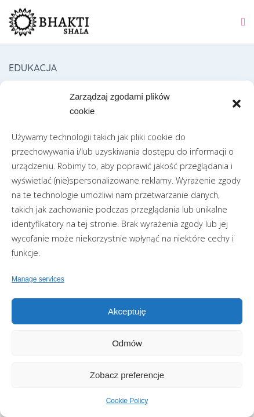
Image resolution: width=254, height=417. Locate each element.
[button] (236, 103)
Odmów (127, 343)
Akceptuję (127, 311)
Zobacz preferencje (127, 375)
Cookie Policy (127, 401)
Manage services (38, 279)
